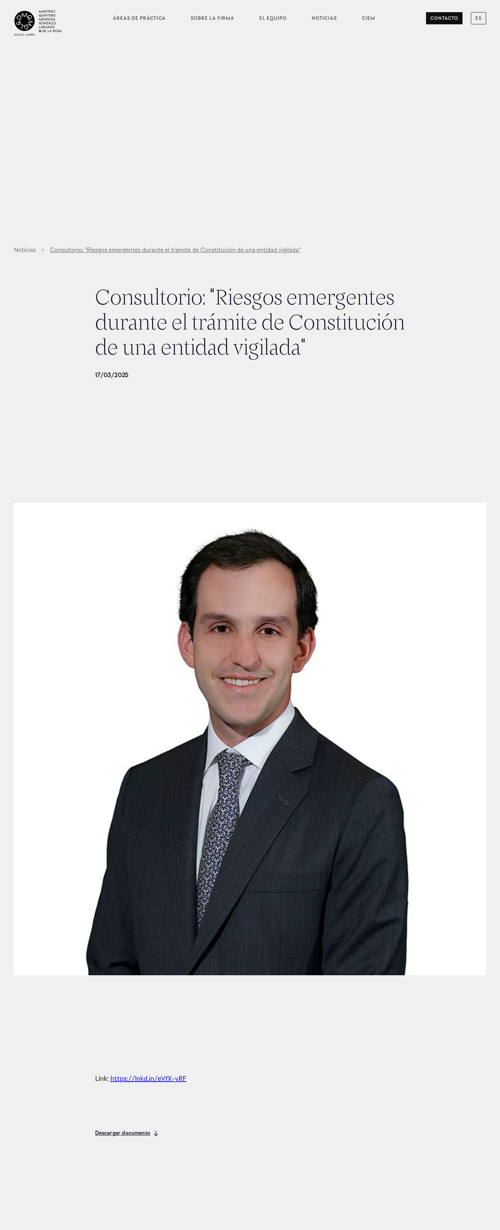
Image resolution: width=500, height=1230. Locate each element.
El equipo (273, 18)
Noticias (324, 18)
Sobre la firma (212, 18)
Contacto (444, 18)
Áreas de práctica (139, 18)
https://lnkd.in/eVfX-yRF (148, 1078)
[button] (478, 18)
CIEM (368, 18)
